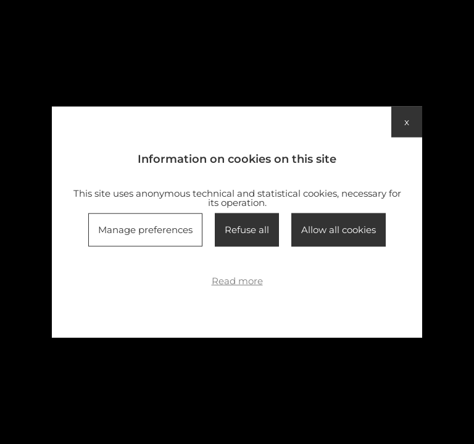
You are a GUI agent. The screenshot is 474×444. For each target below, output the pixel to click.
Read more (237, 281)
